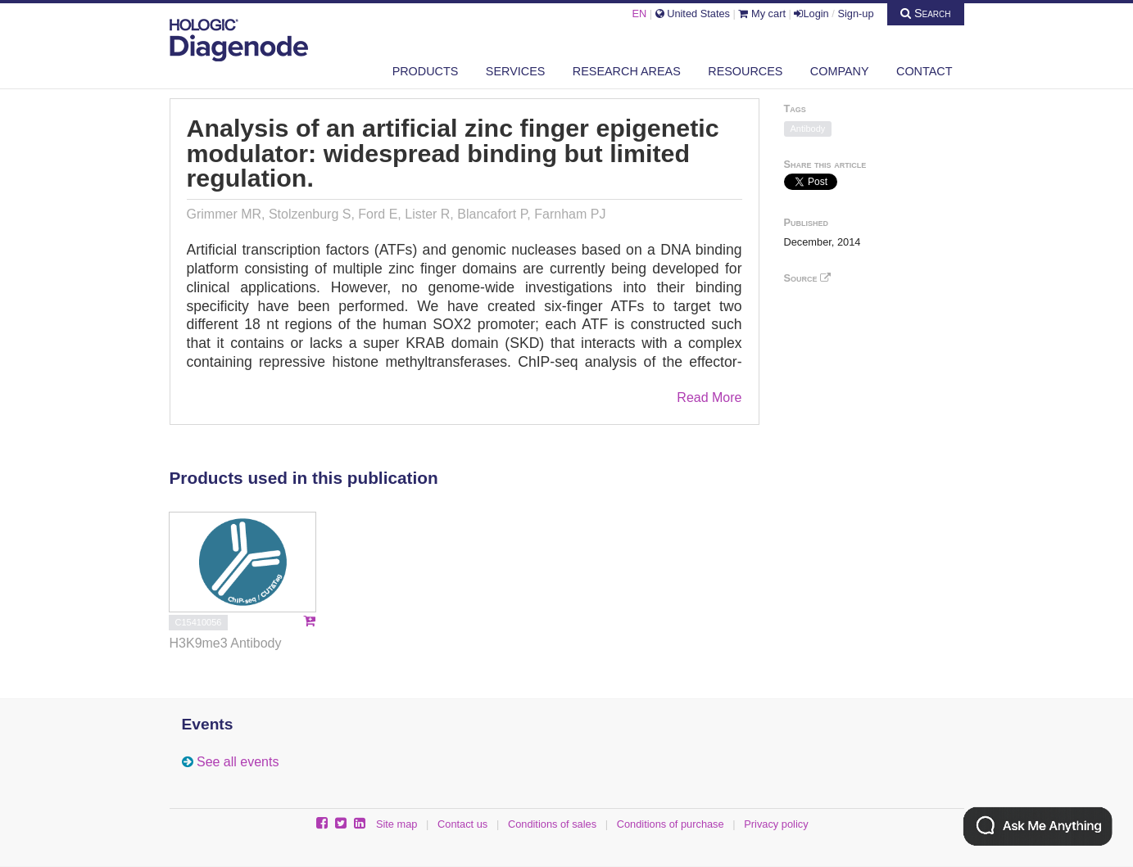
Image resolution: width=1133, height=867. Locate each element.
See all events (238, 762)
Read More (709, 397)
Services (516, 71)
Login (811, 13)
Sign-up (855, 13)
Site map (397, 824)
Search (925, 13)
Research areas (627, 71)
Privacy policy (776, 824)
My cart (762, 13)
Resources (745, 71)
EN (639, 13)
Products (425, 71)
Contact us (462, 824)
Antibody (808, 128)
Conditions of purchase (670, 824)
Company (839, 71)
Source (808, 278)
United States (692, 13)
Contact (924, 71)
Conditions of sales (552, 824)
